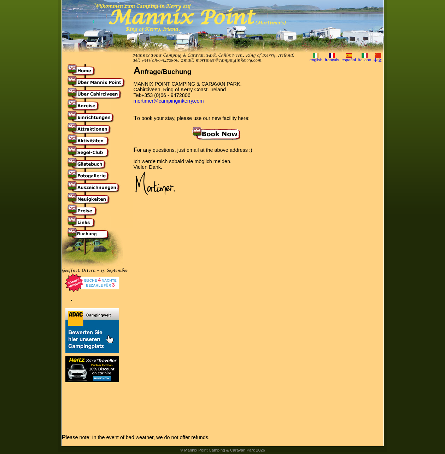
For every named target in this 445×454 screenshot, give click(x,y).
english (316, 60)
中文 (378, 60)
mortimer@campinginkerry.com (228, 60)
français (332, 60)
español (348, 60)
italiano (364, 60)
